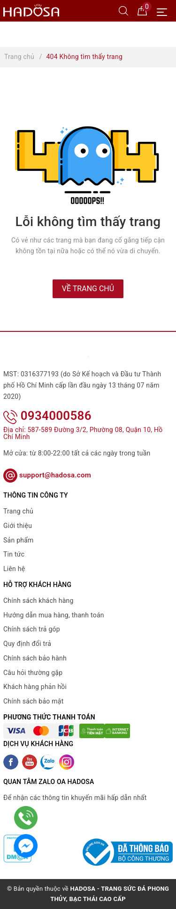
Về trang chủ (88, 288)
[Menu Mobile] (164, 11)
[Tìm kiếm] (123, 10)
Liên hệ (14, 568)
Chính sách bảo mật (33, 701)
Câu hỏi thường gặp (32, 672)
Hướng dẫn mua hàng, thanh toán (53, 615)
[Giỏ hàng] (142, 10)
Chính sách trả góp (31, 629)
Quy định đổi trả (27, 643)
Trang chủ (18, 511)
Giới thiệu (17, 525)
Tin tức (13, 554)
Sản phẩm (18, 540)
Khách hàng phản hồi (35, 686)
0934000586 (47, 416)
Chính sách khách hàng (38, 600)
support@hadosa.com (47, 475)
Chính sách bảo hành (35, 658)
